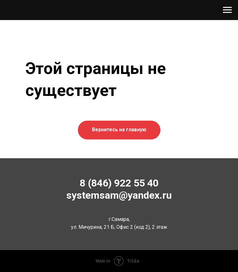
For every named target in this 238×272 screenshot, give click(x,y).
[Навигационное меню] (227, 10)
